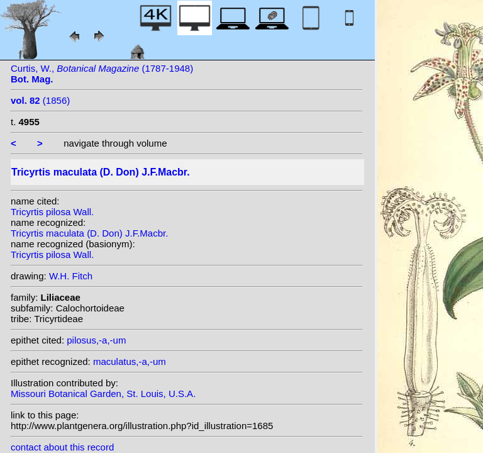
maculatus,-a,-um (129, 361)
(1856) (40, 100)
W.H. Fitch (70, 276)
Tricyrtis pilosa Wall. (52, 211)
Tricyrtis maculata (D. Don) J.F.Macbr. (89, 233)
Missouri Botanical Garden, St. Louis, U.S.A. (103, 393)
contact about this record (62, 447)
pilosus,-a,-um (96, 340)
